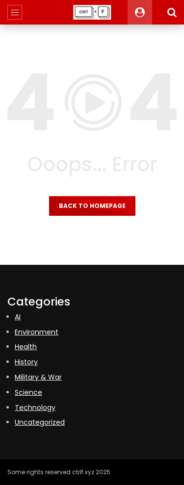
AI (18, 317)
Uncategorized (40, 422)
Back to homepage (92, 206)
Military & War (38, 377)
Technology (35, 407)
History (26, 362)
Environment (36, 332)
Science (28, 392)
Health (26, 347)
